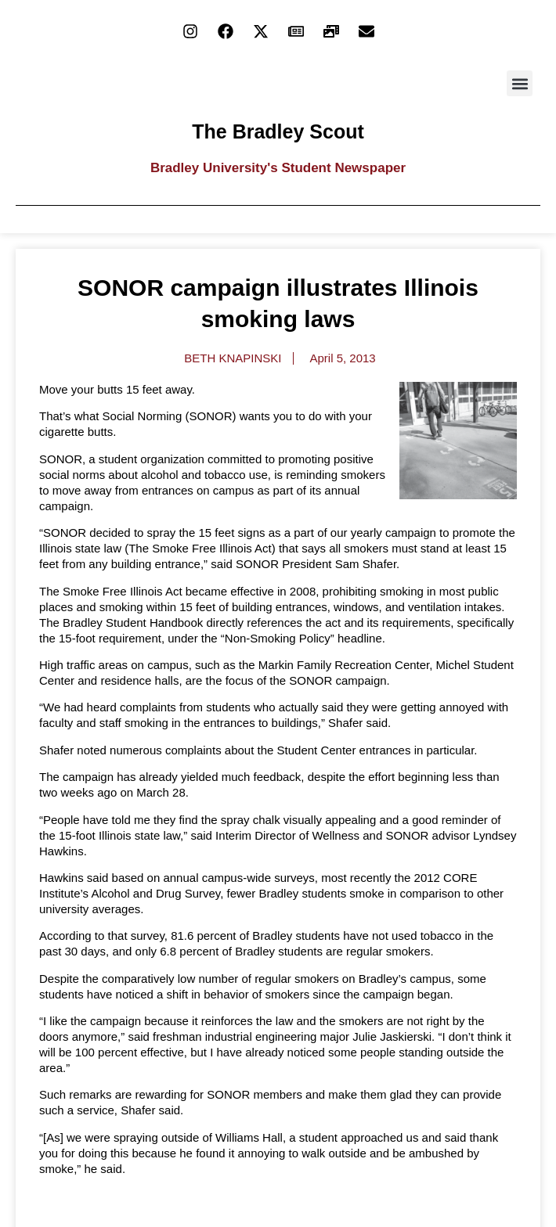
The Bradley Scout (278, 131)
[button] (520, 83)
